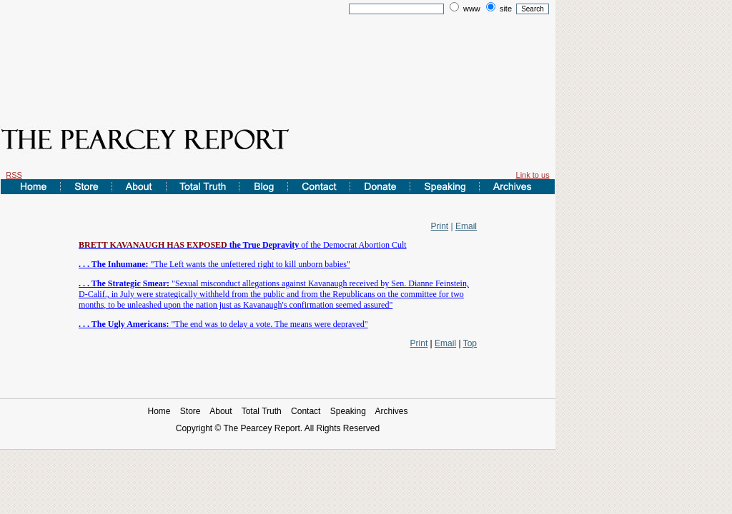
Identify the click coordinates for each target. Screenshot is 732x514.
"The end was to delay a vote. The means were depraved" (223, 324)
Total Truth (262, 411)
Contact (305, 411)
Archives (391, 411)
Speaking (348, 411)
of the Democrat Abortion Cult (243, 245)
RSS (14, 175)
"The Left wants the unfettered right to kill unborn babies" (214, 264)
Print (440, 226)
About (220, 411)
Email (466, 226)
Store (190, 411)
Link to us (533, 175)
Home (158, 411)
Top (470, 343)
